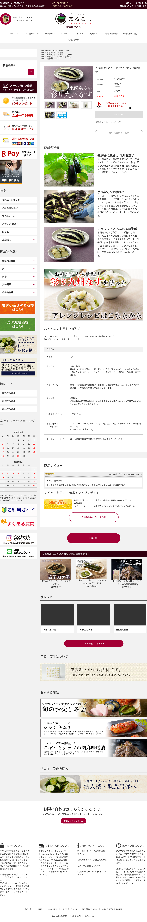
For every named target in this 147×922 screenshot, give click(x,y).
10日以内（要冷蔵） (64, 56)
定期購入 (6, 239)
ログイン (129, 2)
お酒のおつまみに (53, 58)
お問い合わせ (73, 39)
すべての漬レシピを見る (93, 643)
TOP (42, 50)
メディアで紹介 (10, 223)
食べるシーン (8, 215)
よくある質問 (78, 33)
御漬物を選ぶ (50, 33)
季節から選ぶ (8, 393)
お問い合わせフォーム (73, 820)
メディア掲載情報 (111, 33)
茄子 (61, 52)
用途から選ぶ (8, 401)
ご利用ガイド (94, 33)
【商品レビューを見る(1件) (108, 121)
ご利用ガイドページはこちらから (92, 859)
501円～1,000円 (66, 54)
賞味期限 (50, 56)
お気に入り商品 (119, 133)
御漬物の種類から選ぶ (54, 50)
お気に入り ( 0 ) (127, 5)
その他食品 (7, 292)
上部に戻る (94, 538)
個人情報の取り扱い (89, 909)
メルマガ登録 (52, 909)
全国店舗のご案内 (130, 33)
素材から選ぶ (52, 52)
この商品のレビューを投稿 (93, 517)
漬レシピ (64, 33)
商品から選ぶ (8, 409)
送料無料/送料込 (10, 208)
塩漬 (67, 50)
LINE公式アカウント (70, 909)
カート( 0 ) (142, 5)
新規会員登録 (141, 2)
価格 (4, 276)
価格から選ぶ (52, 54)
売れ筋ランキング (33, 33)
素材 (4, 268)
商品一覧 (28, 909)
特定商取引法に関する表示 (112, 909)
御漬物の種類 (8, 260)
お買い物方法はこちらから (89, 865)
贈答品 (5, 231)
